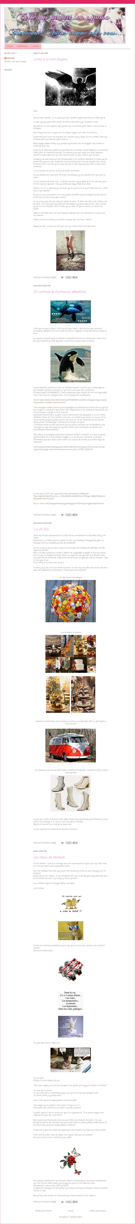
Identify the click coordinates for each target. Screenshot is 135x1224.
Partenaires (22, 46)
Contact (36, 46)
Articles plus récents (43, 1211)
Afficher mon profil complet (15, 61)
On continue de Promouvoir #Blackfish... (60, 292)
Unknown (11, 58)
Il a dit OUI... (41, 529)
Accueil (9, 46)
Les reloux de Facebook (49, 857)
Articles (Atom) (76, 1217)
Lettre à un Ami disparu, (50, 59)
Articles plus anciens (98, 1211)
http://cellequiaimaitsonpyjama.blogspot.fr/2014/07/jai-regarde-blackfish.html (74, 503)
